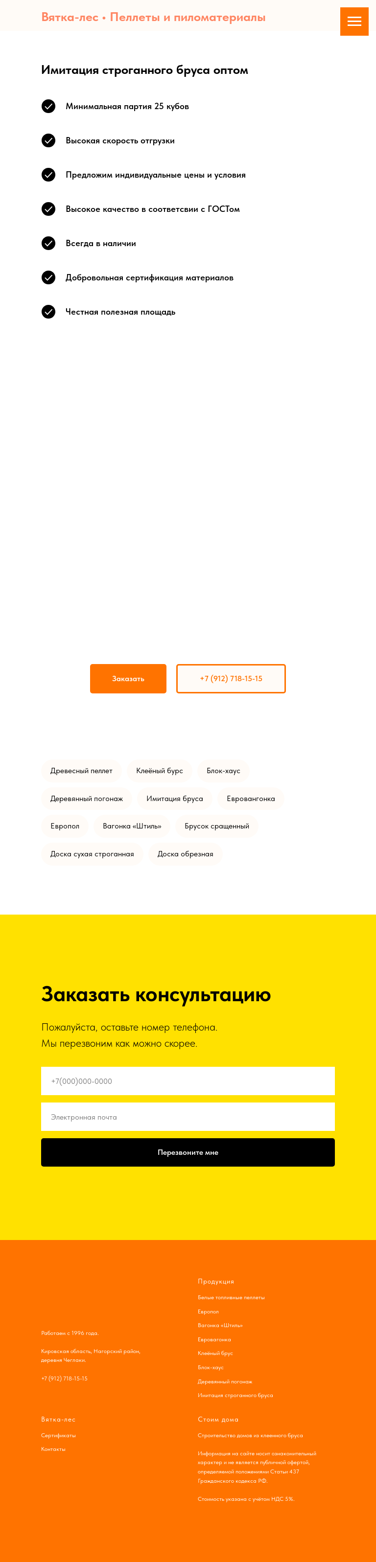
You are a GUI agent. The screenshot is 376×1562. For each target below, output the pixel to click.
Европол (64, 825)
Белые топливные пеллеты (231, 1297)
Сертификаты (58, 1435)
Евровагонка (214, 1339)
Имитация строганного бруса (235, 1395)
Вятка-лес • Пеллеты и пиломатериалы (153, 16)
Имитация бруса (174, 798)
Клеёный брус (215, 1353)
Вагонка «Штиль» (132, 825)
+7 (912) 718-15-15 (64, 1378)
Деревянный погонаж (86, 798)
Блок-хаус (223, 770)
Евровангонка (251, 798)
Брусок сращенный (217, 825)
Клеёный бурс (159, 770)
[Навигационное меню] (354, 21)
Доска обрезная (185, 853)
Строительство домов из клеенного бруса (250, 1435)
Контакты (53, 1449)
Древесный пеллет (81, 770)
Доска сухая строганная (92, 853)
